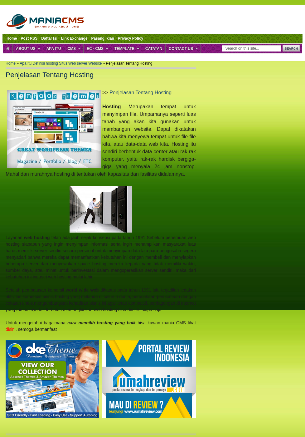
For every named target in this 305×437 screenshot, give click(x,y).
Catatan (153, 49)
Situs (63, 63)
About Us (26, 49)
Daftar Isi (49, 38)
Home (12, 38)
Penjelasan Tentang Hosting (140, 92)
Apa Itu (53, 49)
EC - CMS (95, 49)
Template (124, 49)
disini (11, 329)
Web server (78, 63)
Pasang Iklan (102, 38)
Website (95, 63)
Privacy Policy (130, 38)
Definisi (39, 63)
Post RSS (29, 38)
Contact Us (181, 49)
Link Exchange (74, 38)
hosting (52, 63)
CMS (71, 49)
